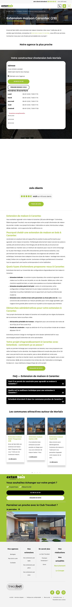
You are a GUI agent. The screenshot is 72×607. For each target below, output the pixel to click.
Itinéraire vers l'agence (16, 76)
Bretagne (19, 11)
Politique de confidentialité (34, 597)
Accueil (8, 11)
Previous (4, 444)
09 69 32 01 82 (18, 81)
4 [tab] (40, 472)
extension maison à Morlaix (40, 33)
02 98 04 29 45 (35, 492)
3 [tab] (37, 472)
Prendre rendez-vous (18, 87)
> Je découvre (12, 459)
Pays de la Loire (13, 558)
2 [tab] (35, 472)
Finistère (25, 11)
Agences (13, 11)
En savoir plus (44, 549)
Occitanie (13, 562)
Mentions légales (19, 597)
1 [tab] (32, 472)
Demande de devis (36, 368)
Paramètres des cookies (59, 599)
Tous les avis (36, 204)
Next (68, 444)
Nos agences (13, 549)
